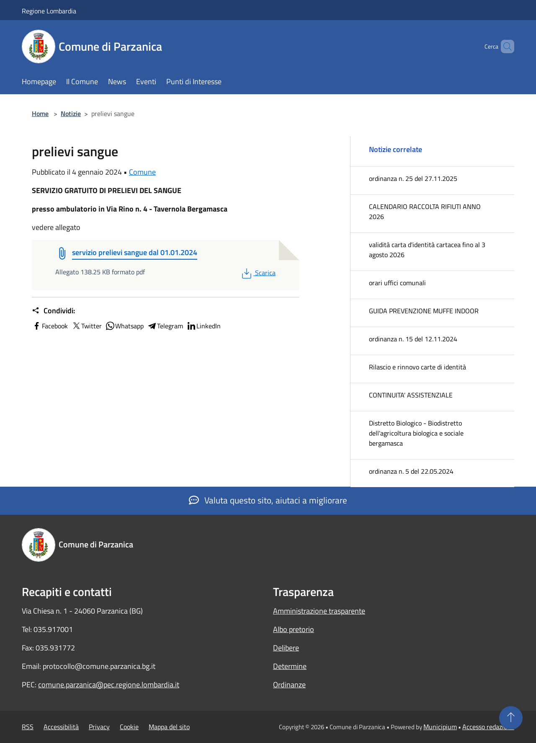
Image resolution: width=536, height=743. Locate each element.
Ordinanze (289, 684)
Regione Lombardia (49, 11)
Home (40, 113)
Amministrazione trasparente (319, 611)
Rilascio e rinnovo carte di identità (417, 367)
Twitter (86, 326)
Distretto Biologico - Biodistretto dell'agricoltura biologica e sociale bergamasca (416, 433)
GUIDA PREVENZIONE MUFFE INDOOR (424, 311)
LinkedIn (203, 326)
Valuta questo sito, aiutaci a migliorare (268, 500)
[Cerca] (504, 46)
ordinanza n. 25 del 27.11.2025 (413, 178)
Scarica (258, 273)
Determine (290, 666)
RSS (28, 727)
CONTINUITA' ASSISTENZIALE (411, 395)
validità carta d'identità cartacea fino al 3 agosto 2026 (427, 250)
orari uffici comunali (397, 283)
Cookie (129, 727)
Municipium (440, 727)
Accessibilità (61, 727)
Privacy (99, 727)
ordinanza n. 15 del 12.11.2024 (413, 339)
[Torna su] (511, 718)
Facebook (50, 326)
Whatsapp (124, 326)
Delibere (286, 647)
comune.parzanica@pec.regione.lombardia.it (108, 684)
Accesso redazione (488, 727)
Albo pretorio (293, 629)
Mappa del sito (169, 727)
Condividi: (53, 311)
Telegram (165, 326)
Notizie (71, 113)
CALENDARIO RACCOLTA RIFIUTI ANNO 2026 (425, 211)
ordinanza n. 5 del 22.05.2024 (411, 471)
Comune (142, 172)
